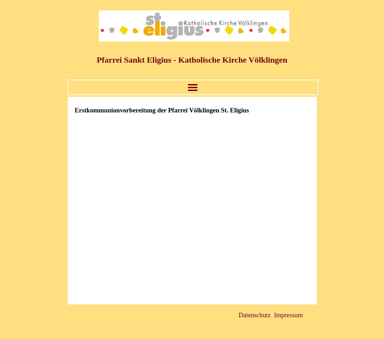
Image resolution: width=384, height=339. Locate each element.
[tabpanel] (192, 110)
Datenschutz (254, 315)
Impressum (288, 315)
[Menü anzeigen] (193, 87)
